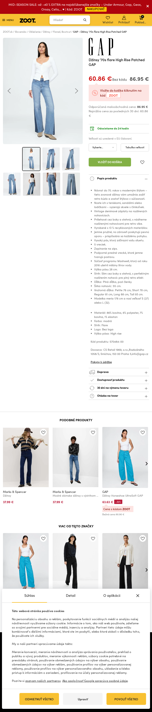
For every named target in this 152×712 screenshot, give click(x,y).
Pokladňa (141, 19)
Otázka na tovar (119, 396)
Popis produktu (119, 178)
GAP (105, 492)
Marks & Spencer (14, 492)
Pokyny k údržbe (101, 362)
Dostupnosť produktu (119, 380)
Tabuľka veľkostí (134, 147)
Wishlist (108, 20)
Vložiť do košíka (110, 162)
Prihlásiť (124, 20)
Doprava (119, 372)
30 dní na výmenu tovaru (119, 388)
